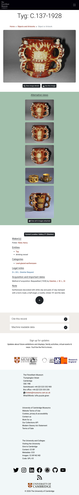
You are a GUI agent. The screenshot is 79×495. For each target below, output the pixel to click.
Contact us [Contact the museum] (26, 417)
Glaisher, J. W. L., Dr (57, 281)
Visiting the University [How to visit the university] (31, 444)
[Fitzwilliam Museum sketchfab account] (47, 470)
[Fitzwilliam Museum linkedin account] (40, 470)
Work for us (27, 420)
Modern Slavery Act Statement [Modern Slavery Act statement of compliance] (34, 425)
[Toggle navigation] (74, 5)
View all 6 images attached (39, 221)
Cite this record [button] (19, 318)
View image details (31, 86)
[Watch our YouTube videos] (63, 470)
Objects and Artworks (26, 26)
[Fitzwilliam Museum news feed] (39, 477)
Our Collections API (30, 422)
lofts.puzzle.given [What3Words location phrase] (42, 396)
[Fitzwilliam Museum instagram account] (24, 470)
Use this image (49, 86)
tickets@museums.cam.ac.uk (38, 393)
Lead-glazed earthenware (26, 263)
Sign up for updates (39, 340)
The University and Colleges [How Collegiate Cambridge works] (33, 441)
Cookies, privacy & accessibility (35, 414)
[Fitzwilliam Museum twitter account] (16, 470)
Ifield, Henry (23, 243)
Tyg (17, 251)
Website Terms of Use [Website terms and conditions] (31, 411)
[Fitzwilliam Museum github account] (55, 470)
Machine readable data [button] (23, 327)
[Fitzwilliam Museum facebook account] (32, 470)
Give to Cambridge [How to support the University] (29, 446)
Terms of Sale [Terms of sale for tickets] (28, 428)
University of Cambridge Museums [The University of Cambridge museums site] (36, 408)
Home (12, 26)
